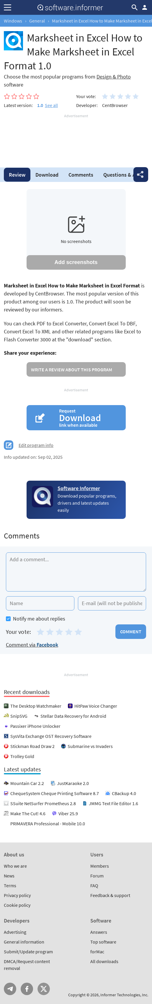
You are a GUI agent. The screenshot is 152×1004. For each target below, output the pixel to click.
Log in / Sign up (144, 7)
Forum (97, 876)
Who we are (15, 866)
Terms (10, 885)
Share (140, 174)
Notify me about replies (35, 618)
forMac (97, 952)
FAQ (94, 885)
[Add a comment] (76, 571)
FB (27, 989)
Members (99, 866)
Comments (80, 174)
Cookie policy (17, 905)
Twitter (43, 989)
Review (17, 174)
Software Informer (79, 488)
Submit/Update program (28, 952)
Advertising (15, 932)
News (9, 876)
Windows (13, 21)
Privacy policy (17, 895)
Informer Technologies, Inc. (124, 994)
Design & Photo (114, 76)
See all (51, 105)
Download (46, 174)
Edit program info (36, 445)
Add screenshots (75, 262)
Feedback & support (110, 895)
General (37, 21)
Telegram (10, 989)
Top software (103, 942)
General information (24, 942)
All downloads (104, 961)
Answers (98, 932)
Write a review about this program (71, 369)
